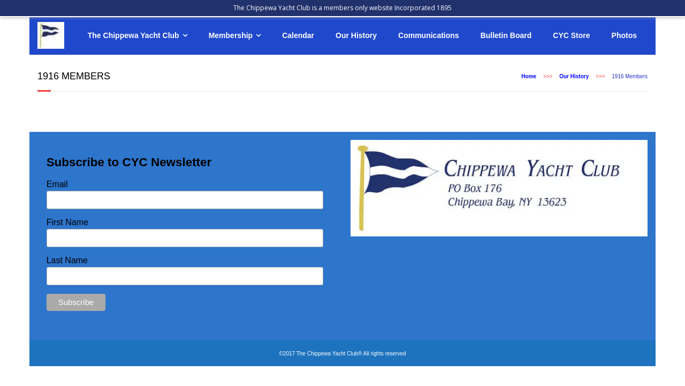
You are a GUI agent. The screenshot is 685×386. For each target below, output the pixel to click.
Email (57, 184)
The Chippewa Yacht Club (133, 35)
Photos (624, 35)
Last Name (67, 260)
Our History (356, 35)
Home (528, 76)
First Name (67, 222)
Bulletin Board (506, 35)
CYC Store (571, 35)
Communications (428, 35)
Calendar (298, 35)
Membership (231, 35)
